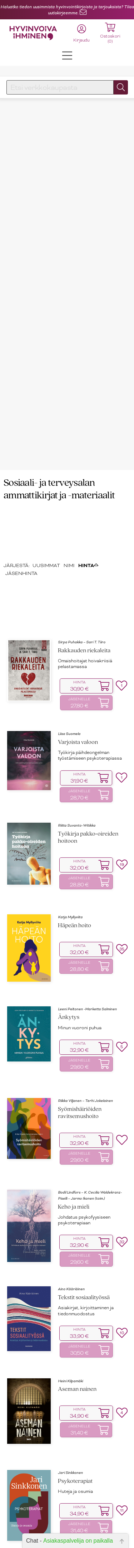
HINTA (88, 516)
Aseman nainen (77, 1340)
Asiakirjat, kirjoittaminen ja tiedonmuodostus (86, 1261)
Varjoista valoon (78, 693)
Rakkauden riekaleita (84, 601)
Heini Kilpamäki (70, 1331)
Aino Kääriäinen (71, 1239)
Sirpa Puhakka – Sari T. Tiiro (81, 592)
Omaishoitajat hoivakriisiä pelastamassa (85, 614)
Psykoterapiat (75, 1431)
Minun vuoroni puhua (79, 978)
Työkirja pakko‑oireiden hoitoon (88, 788)
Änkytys (68, 968)
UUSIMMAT (46, 516)
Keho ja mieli (73, 1157)
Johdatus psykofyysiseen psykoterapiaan (84, 1170)
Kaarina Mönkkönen (75, 1517)
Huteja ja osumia (75, 1442)
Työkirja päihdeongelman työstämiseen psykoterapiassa (90, 706)
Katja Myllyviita (70, 867)
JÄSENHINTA (21, 524)
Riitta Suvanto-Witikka (76, 776)
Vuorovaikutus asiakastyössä (94, 1525)
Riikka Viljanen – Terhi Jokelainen (85, 1051)
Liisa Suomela (69, 684)
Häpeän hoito (74, 876)
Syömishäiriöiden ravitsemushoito (79, 1063)
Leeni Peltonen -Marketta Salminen (87, 959)
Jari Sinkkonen (70, 1423)
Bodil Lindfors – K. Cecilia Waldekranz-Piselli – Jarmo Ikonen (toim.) (90, 1145)
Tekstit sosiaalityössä (84, 1248)
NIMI (69, 516)
